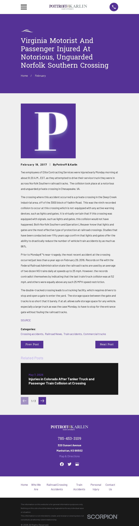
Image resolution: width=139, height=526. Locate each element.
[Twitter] (70, 464)
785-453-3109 (69, 439)
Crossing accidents (32, 333)
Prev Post (32, 345)
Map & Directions (69, 456)
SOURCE (26, 320)
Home (24, 484)
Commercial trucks (94, 333)
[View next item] (42, 401)
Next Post (107, 345)
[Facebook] (62, 464)
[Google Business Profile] (77, 464)
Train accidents (72, 333)
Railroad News (53, 333)
